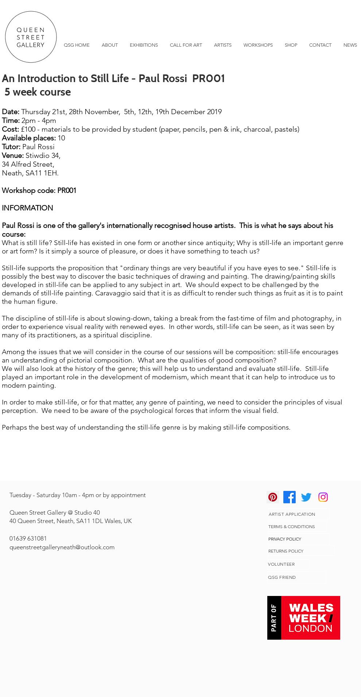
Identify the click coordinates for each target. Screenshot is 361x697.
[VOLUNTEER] (288, 564)
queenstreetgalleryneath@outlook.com (61, 547)
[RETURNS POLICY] (301, 551)
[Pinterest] (273, 497)
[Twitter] (306, 497)
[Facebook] (289, 497)
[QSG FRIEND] (296, 577)
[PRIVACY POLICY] (299, 539)
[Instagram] (323, 497)
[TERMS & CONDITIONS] (297, 526)
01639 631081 (28, 538)
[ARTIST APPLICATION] (299, 513)
